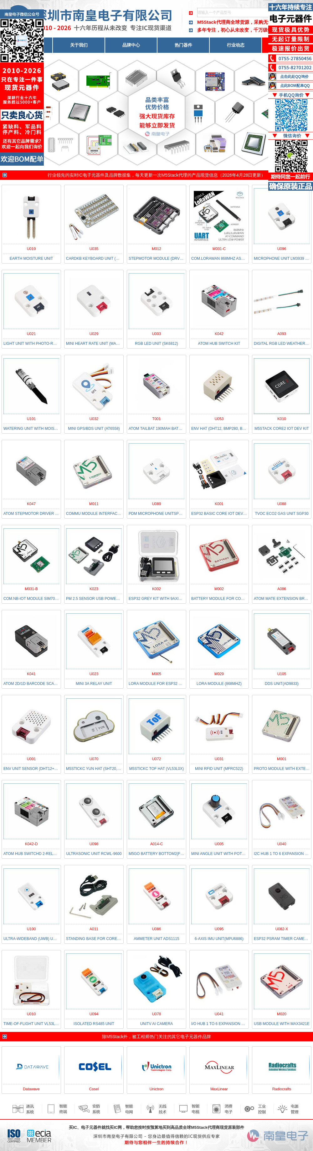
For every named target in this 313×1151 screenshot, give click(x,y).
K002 (156, 589)
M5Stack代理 (174, 175)
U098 (94, 844)
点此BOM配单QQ (295, 85)
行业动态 (235, 45)
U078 (156, 1014)
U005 (219, 844)
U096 (281, 249)
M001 (281, 759)
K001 (219, 504)
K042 (219, 334)
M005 (156, 674)
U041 (219, 1014)
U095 (219, 929)
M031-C (219, 249)
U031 (219, 759)
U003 (156, 334)
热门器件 (183, 45)
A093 (281, 334)
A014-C (156, 844)
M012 (156, 249)
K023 (94, 589)
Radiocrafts (281, 1089)
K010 (281, 419)
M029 (219, 674)
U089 (156, 504)
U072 (156, 759)
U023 (94, 674)
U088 (281, 504)
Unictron (157, 1089)
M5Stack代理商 (213, 22)
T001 (156, 419)
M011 (94, 504)
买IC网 (116, 1127)
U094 (94, 1014)
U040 (281, 844)
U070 (94, 759)
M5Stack (114, 1036)
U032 (94, 419)
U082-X (281, 929)
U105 (281, 674)
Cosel (94, 1089)
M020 (281, 1014)
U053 (219, 419)
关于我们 (79, 45)
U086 (156, 929)
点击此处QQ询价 (294, 76)
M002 (219, 589)
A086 (281, 589)
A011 (94, 929)
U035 (94, 249)
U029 (94, 334)
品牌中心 (131, 45)
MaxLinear (219, 1089)
